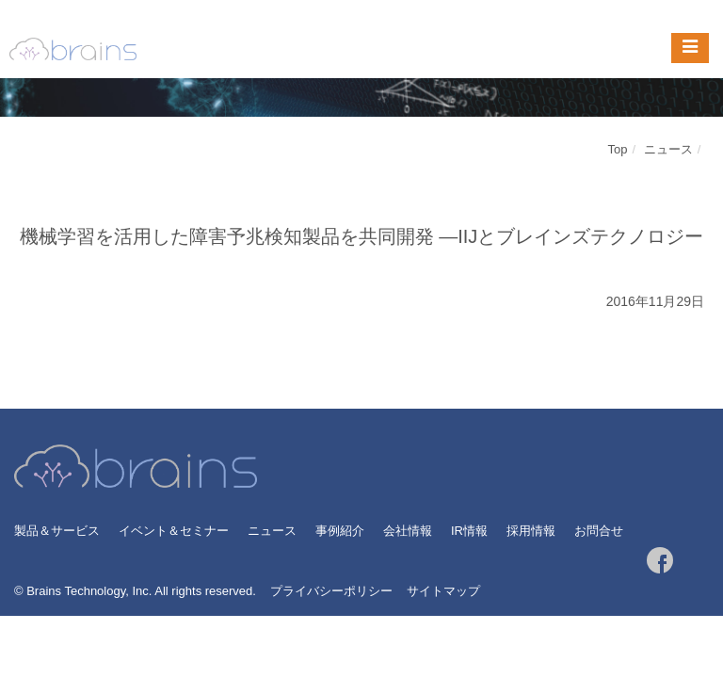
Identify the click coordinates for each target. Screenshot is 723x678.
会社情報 (407, 531)
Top (618, 149)
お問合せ (598, 531)
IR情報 (469, 531)
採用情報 (530, 531)
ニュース (668, 149)
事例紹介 (339, 531)
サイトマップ (443, 591)
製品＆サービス (57, 531)
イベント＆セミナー (174, 531)
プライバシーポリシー (331, 591)
